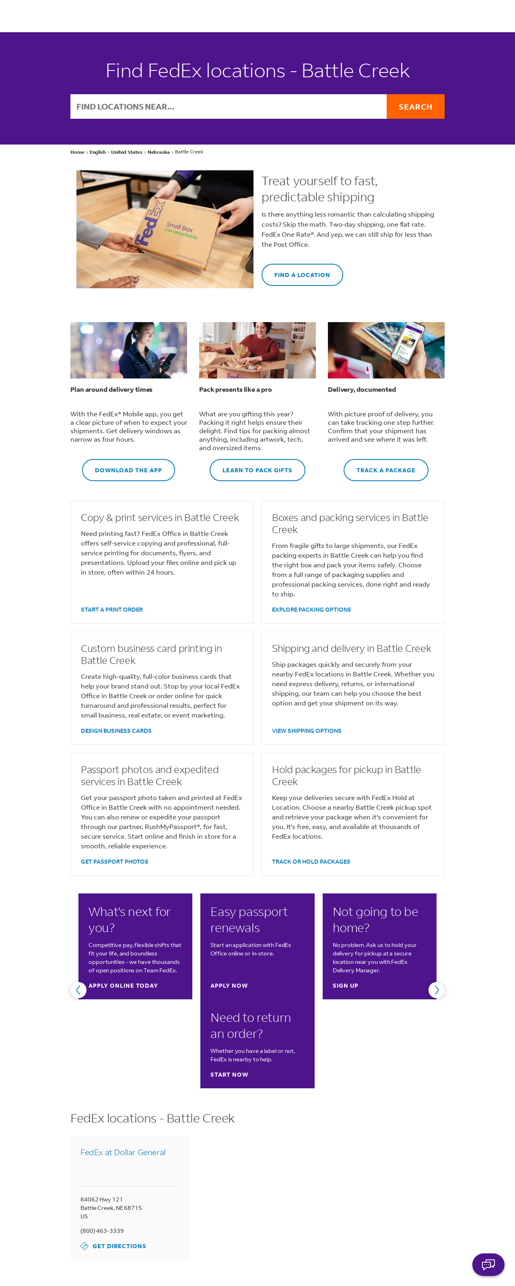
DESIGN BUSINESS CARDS (116, 730)
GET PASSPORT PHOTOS (114, 861)
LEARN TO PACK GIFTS (251, 466)
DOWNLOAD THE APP (122, 466)
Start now (229, 1074)
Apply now (229, 985)
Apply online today (123, 985)
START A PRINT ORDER (112, 609)
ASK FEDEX (488, 1264)
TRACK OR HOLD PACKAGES (311, 861)
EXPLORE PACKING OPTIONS (311, 609)
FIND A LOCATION (296, 271)
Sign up (345, 985)
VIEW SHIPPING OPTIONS (307, 730)
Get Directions (113, 1246)
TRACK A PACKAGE (380, 466)
